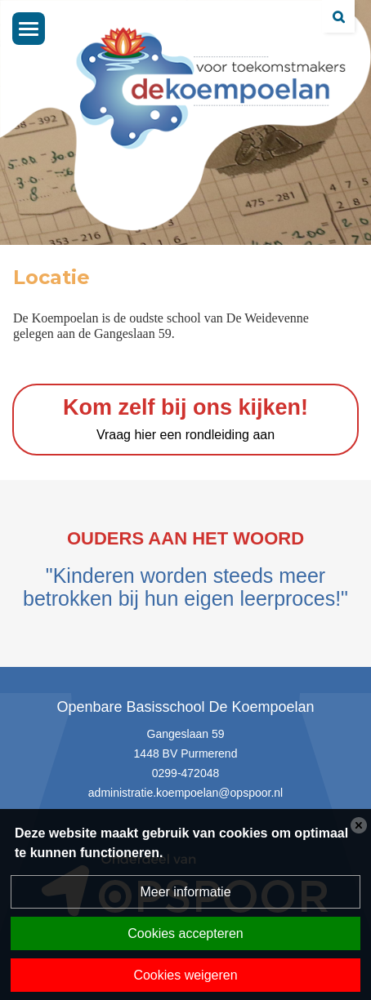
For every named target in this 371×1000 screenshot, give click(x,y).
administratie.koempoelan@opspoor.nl (185, 792)
